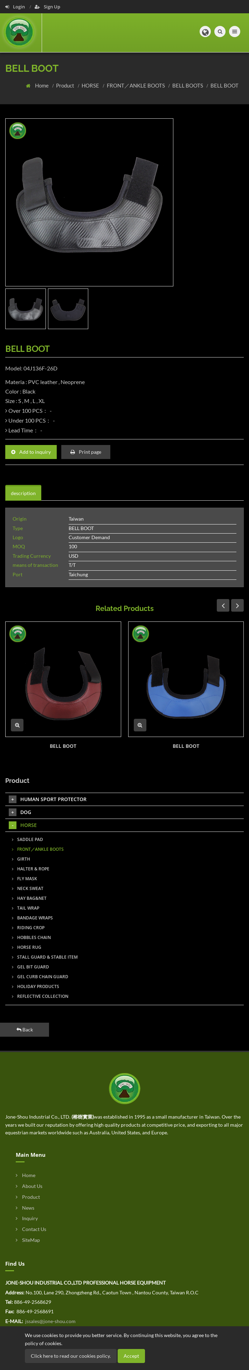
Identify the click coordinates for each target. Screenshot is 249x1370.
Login (15, 7)
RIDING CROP (28, 928)
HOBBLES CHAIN (31, 937)
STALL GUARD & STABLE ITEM (45, 957)
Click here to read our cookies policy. (71, 1356)
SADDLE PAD (27, 839)
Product (65, 85)
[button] (205, 31)
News (25, 1208)
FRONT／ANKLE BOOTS (136, 85)
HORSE (91, 85)
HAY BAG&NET (29, 898)
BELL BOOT (224, 85)
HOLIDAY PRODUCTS (35, 986)
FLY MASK (24, 879)
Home (42, 85)
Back (24, 1029)
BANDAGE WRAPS (32, 918)
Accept (131, 1356)
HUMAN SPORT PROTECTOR (48, 799)
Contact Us (31, 1229)
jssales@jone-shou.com (50, 1321)
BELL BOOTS (188, 85)
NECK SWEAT (27, 888)
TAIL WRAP (25, 908)
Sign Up (47, 7)
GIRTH (21, 859)
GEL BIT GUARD (30, 967)
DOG (20, 812)
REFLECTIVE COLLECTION (40, 996)
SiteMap (28, 1240)
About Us (29, 1186)
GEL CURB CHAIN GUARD (40, 977)
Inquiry (27, 1218)
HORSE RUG (26, 947)
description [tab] (23, 493)
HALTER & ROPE (30, 869)
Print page (85, 452)
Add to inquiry (31, 452)
